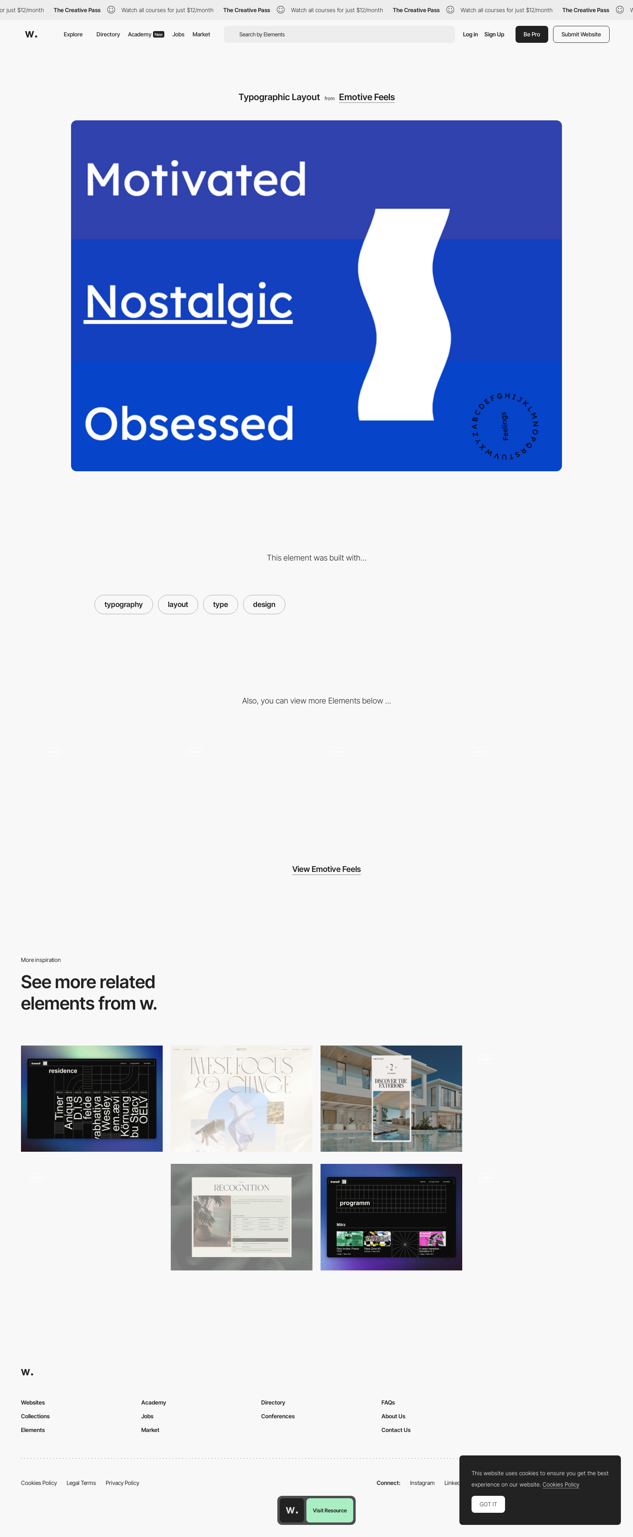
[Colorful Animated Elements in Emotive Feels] (530, 786)
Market (201, 34)
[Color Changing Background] (388, 786)
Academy (146, 34)
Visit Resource (330, 1510)
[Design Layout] (241, 1099)
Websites (33, 1402)
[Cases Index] (541, 1217)
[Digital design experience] (92, 1217)
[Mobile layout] (391, 1099)
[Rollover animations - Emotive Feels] (104, 786)
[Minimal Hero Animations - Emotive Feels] (246, 786)
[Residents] (92, 1099)
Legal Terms (81, 1482)
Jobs (178, 34)
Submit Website (581, 34)
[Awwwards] (31, 34)
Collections (35, 1416)
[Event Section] (391, 1217)
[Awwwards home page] (292, 1510)
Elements (33, 1429)
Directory (108, 34)
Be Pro (532, 34)
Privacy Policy (122, 1482)
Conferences (278, 1416)
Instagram (422, 1482)
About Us (393, 1416)
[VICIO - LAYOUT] (541, 1099)
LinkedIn (454, 1482)
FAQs (388, 1402)
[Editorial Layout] (241, 1217)
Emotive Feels (367, 96)
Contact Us (396, 1429)
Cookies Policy (39, 1482)
